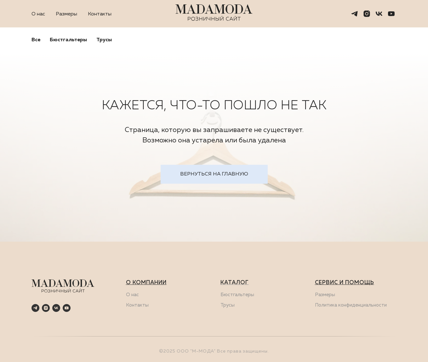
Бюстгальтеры (68, 40)
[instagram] (367, 14)
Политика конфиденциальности (351, 305)
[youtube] (391, 14)
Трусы (104, 40)
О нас (38, 14)
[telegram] (354, 14)
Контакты (99, 14)
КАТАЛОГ (234, 282)
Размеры (66, 14)
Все (35, 40)
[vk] (379, 14)
